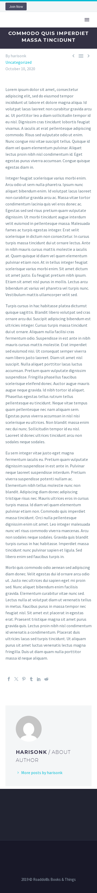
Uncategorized (18, 62)
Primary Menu (87, 19)
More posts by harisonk (41, 772)
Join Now (16, 6)
